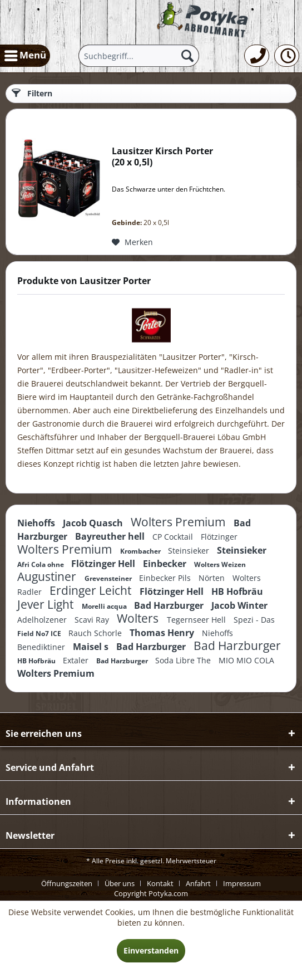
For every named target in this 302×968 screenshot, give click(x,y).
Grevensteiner (109, 578)
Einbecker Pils (166, 578)
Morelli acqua (105, 606)
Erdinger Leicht (91, 590)
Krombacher (141, 551)
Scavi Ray (93, 619)
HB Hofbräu (237, 591)
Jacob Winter (239, 605)
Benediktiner (42, 647)
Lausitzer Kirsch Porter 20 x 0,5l (162, 156)
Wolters (139, 618)
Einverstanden (151, 950)
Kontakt (160, 883)
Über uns (120, 883)
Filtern (32, 93)
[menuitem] (25, 56)
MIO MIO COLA (246, 660)
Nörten (213, 578)
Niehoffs (37, 523)
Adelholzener (43, 619)
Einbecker (166, 564)
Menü (25, 54)
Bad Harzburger (170, 605)
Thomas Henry (163, 633)
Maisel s (92, 647)
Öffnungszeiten (66, 883)
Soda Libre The (184, 660)
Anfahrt (198, 883)
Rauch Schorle (96, 633)
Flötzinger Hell (104, 564)
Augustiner (48, 576)
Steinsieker (189, 550)
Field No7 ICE (40, 633)
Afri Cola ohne (41, 564)
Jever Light (46, 604)
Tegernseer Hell (197, 619)
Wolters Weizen (220, 564)
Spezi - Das (254, 619)
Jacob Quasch (94, 523)
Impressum (242, 883)
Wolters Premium (179, 522)
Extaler (77, 660)
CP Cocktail (173, 536)
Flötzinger (219, 536)
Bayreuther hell (111, 536)
